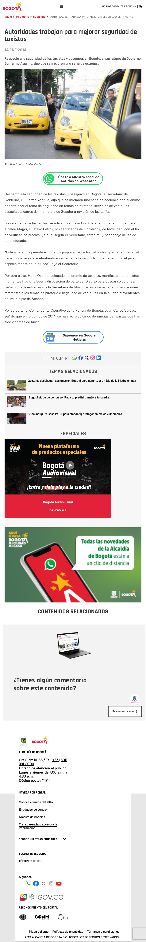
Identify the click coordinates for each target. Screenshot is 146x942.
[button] (75, 358)
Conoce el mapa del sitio (36, 802)
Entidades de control (33, 809)
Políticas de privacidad (67, 931)
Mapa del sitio (38, 931)
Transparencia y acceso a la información (38, 826)
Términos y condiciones (103, 931)
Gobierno (39, 17)
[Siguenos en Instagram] (51, 883)
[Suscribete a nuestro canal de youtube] (59, 883)
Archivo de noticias (32, 817)
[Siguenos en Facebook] (28, 883)
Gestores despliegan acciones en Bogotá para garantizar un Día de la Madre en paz (82, 380)
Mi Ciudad (22, 17)
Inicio (8, 17)
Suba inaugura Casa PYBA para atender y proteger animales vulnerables (75, 414)
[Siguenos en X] (43, 883)
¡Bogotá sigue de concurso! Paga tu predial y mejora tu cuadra (68, 397)
